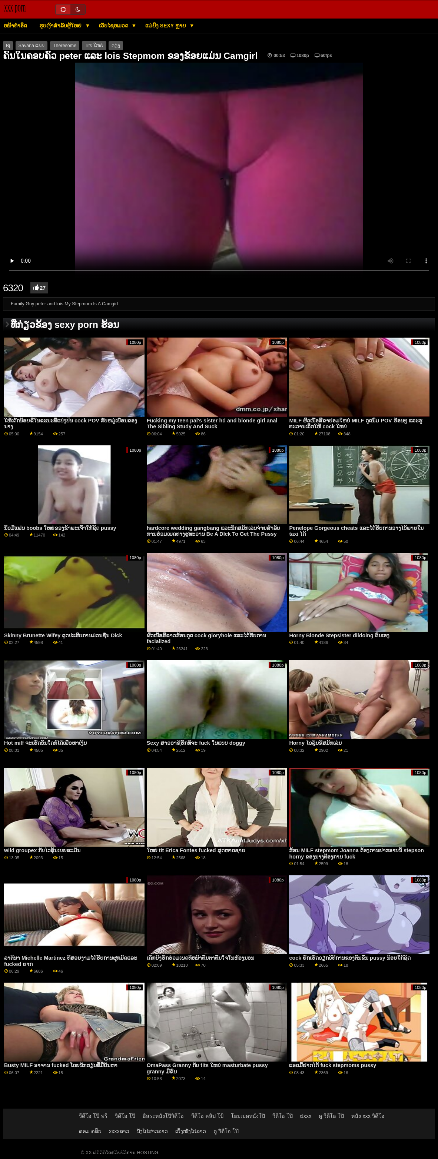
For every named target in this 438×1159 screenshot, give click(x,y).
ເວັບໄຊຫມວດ (114, 26)
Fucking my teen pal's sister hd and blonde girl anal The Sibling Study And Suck (212, 424)
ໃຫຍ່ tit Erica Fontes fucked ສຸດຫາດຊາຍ (196, 850)
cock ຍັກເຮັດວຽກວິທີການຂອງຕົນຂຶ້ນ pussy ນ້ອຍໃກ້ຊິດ (349, 958)
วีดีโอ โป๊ (282, 1116)
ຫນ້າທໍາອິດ (15, 26)
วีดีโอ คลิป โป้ (207, 1116)
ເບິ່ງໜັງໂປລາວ (190, 1131)
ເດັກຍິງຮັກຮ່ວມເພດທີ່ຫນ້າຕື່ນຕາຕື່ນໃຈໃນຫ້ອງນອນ (200, 958)
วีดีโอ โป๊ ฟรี (93, 1116)
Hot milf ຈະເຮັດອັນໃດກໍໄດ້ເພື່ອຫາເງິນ (45, 743)
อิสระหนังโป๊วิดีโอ (163, 1116)
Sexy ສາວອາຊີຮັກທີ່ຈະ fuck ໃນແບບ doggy (196, 743)
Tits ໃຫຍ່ (94, 45)
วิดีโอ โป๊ (125, 1116)
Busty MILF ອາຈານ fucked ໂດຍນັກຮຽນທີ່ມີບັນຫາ (60, 1065)
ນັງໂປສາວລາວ (152, 1131)
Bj (8, 45)
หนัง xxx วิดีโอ (368, 1116)
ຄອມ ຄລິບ (90, 1131)
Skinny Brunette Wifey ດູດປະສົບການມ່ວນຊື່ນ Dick (63, 635)
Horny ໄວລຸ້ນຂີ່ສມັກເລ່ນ (315, 743)
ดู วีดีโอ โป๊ (331, 1116)
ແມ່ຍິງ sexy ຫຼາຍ (166, 26)
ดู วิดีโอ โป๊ (226, 1131)
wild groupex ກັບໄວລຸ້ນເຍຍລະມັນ (42, 850)
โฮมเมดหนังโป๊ (248, 1116)
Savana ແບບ (32, 45)
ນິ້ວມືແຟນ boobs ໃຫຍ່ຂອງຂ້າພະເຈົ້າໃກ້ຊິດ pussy (60, 528)
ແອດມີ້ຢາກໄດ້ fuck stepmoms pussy (332, 1065)
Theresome (64, 45)
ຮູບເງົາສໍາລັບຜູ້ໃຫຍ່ (61, 26)
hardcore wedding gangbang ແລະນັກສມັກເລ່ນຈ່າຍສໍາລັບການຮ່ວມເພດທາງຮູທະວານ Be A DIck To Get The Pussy (213, 531)
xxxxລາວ (119, 1131)
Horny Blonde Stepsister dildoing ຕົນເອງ (339, 635)
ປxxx (306, 1116)
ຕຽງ (116, 45)
